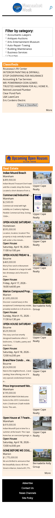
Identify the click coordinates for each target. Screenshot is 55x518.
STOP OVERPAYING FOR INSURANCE (23, 75)
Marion (7, 294)
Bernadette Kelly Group (42, 307)
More (49, 110)
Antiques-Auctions (17, 38)
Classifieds (10, 64)
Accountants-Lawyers (19, 34)
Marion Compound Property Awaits (23, 291)
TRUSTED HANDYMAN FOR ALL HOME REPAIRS (26, 86)
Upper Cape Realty (39, 187)
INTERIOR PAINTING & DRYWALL (21, 72)
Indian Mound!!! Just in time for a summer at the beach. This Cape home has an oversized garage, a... (17, 432)
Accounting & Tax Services (17, 79)
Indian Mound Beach (14, 173)
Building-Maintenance (19, 49)
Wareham (8, 176)
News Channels (27, 493)
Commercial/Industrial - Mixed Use (23, 195)
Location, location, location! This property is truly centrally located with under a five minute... (17, 236)
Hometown (9, 225)
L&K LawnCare (11, 96)
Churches (12, 56)
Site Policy (27, 498)
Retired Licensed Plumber (17, 89)
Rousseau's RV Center (15, 68)
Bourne (7, 258)
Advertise (27, 483)
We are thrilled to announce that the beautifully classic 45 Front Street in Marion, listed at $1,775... (17, 464)
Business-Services (17, 52)
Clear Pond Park (12, 93)
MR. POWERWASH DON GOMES (20, 82)
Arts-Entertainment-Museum (23, 42)
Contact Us (28, 488)
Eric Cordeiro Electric (14, 100)
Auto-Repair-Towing (18, 45)
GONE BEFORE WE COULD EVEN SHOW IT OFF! (29, 450)
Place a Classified (27, 105)
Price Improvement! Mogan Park (21, 386)
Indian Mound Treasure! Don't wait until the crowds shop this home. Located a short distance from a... (17, 187)
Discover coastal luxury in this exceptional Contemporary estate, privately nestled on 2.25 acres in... (17, 305)
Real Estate (10, 168)
